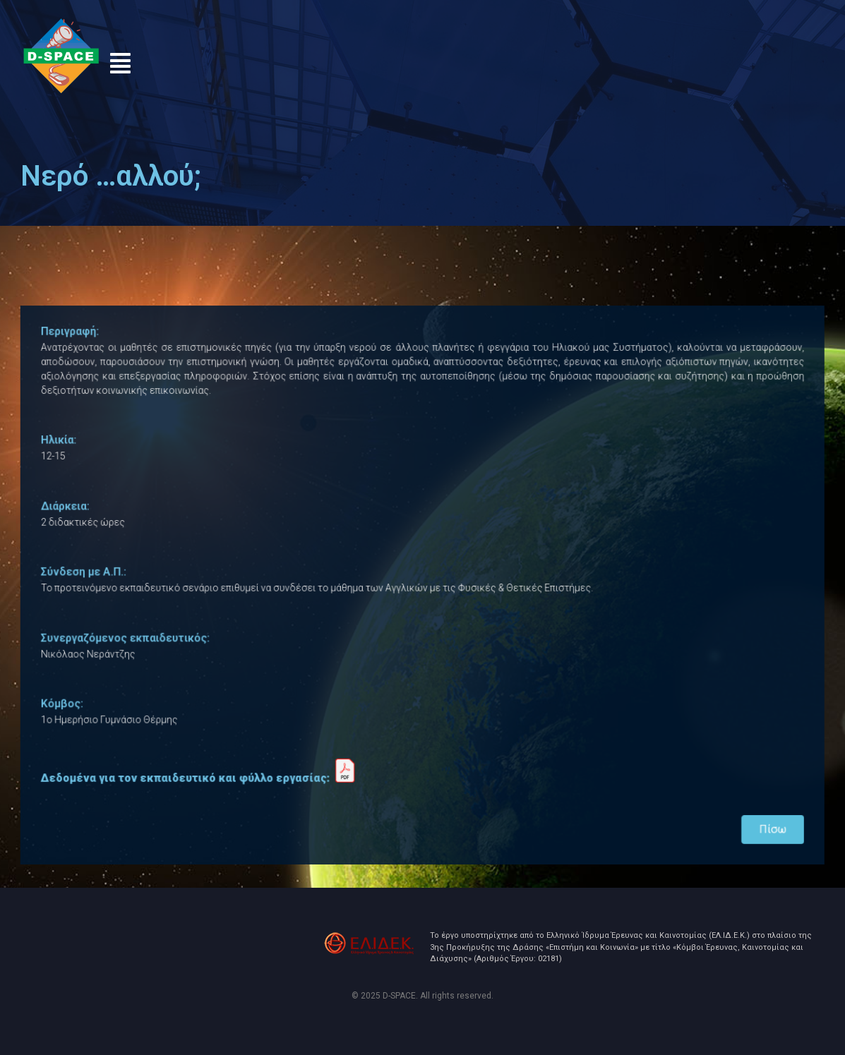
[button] (120, 63)
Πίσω (753, 815)
